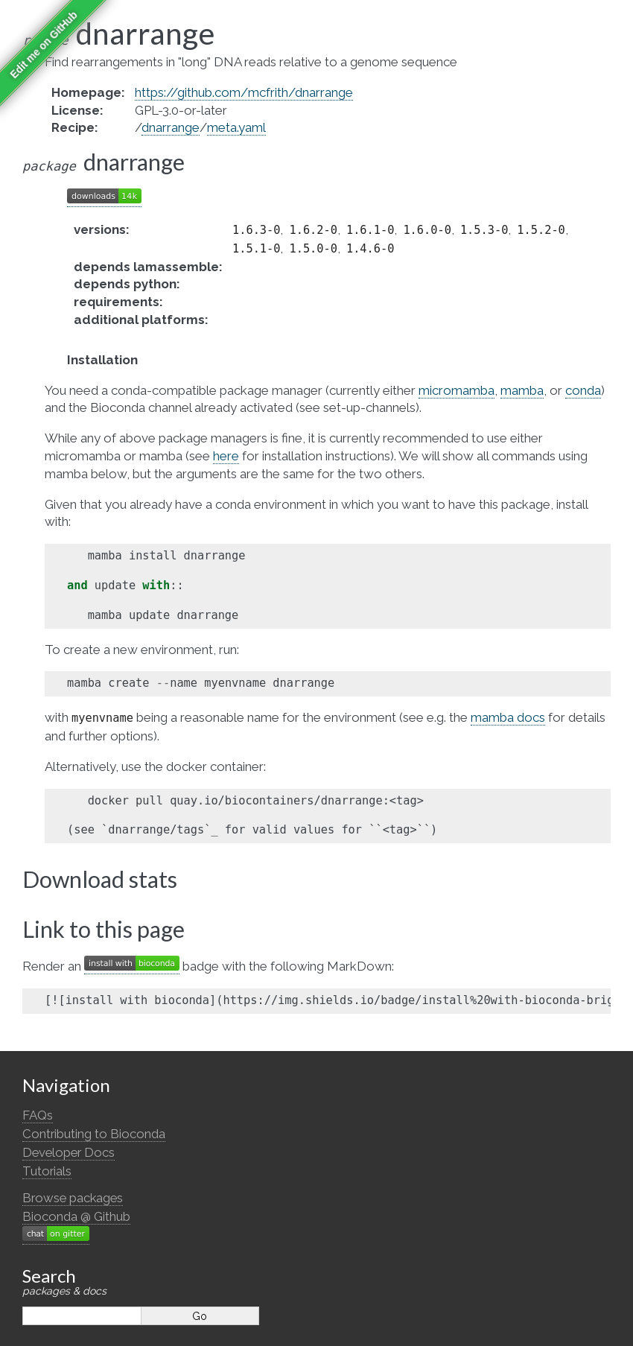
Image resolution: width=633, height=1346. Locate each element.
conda (583, 390)
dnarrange (170, 127)
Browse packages (72, 1197)
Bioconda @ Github (76, 1216)
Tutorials (46, 1171)
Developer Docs (68, 1152)
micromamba (456, 390)
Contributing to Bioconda (93, 1133)
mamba (522, 390)
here (226, 455)
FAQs (37, 1115)
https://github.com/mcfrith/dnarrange (244, 92)
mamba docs (508, 717)
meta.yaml (236, 127)
